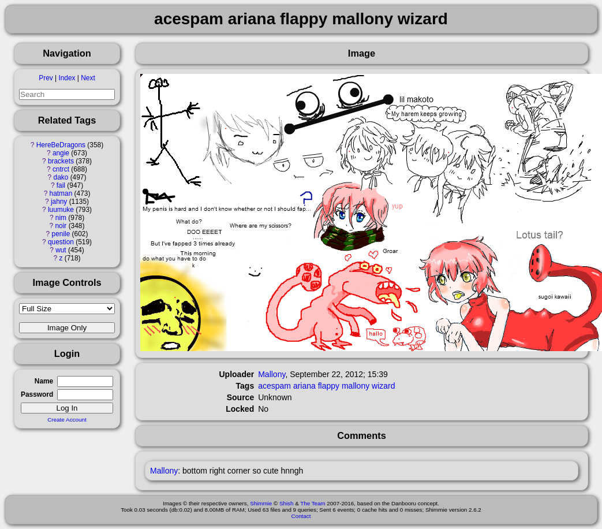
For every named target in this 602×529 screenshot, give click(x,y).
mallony (355, 385)
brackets (61, 161)
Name (44, 381)
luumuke (61, 210)
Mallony (271, 374)
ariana (304, 385)
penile (61, 234)
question (61, 242)
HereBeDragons (60, 145)
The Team (312, 503)
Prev (46, 78)
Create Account (67, 419)
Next (88, 78)
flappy (328, 385)
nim (60, 218)
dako (61, 177)
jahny (59, 202)
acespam (274, 385)
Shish (286, 503)
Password (37, 394)
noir (61, 226)
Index (66, 78)
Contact (301, 516)
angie (61, 153)
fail (61, 185)
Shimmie (261, 503)
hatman (61, 193)
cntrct (61, 169)
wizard (383, 385)
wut (60, 250)
